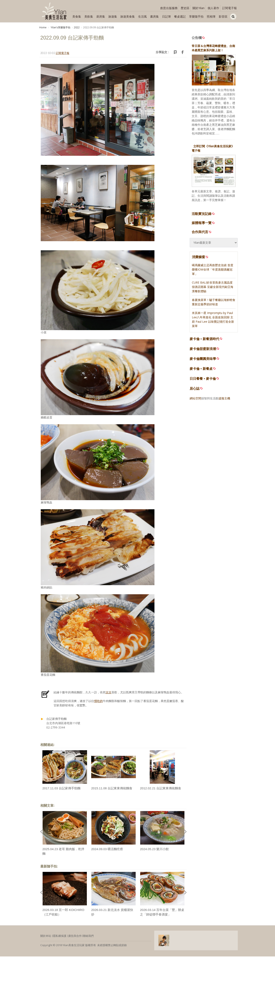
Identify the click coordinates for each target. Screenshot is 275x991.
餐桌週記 (180, 16)
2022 (77, 27)
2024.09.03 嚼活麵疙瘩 (107, 849)
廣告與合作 (75, 936)
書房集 (154, 16)
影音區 (223, 16)
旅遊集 (112, 16)
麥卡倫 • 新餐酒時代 (204, 339)
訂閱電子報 (229, 8)
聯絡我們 (88, 936)
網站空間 (195, 398)
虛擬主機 (224, 398)
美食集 (76, 16)
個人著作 (213, 8)
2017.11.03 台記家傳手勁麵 (61, 788)
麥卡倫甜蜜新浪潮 (203, 349)
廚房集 (100, 16)
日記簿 (166, 16)
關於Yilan (198, 8)
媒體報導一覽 (203, 222)
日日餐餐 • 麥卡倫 (203, 378)
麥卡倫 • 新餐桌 (201, 368)
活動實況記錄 (203, 213)
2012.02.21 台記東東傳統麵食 (160, 788)
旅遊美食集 (127, 16)
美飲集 (88, 16)
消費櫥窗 (200, 257)
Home (43, 27)
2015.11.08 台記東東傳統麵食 (111, 788)
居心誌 (195, 388)
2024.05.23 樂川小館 (154, 849)
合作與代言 (202, 232)
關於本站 (45, 936)
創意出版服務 (169, 8)
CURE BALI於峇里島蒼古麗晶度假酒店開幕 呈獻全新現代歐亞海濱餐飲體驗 (212, 286)
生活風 (142, 16)
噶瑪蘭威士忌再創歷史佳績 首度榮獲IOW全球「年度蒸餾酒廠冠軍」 (212, 269)
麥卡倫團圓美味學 (203, 359)
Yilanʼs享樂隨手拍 (60, 27)
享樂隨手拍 (196, 16)
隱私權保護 (59, 936)
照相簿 (211, 16)
